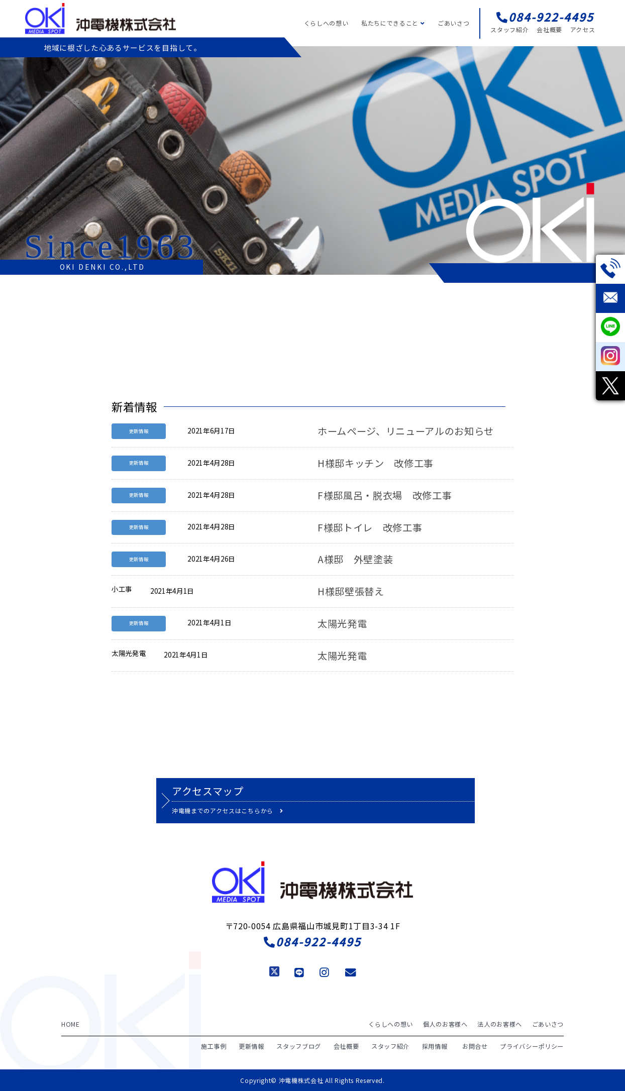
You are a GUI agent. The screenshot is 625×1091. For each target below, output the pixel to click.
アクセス (582, 29)
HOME (70, 1024)
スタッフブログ (298, 1045)
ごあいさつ (453, 23)
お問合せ (475, 1045)
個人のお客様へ (445, 1024)
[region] (312, 160)
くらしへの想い (326, 23)
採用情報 (435, 1045)
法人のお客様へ (499, 1024)
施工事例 (214, 1045)
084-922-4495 (312, 941)
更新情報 (251, 1045)
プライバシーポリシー (532, 1045)
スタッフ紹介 (509, 29)
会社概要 (549, 29)
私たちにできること (393, 23)
